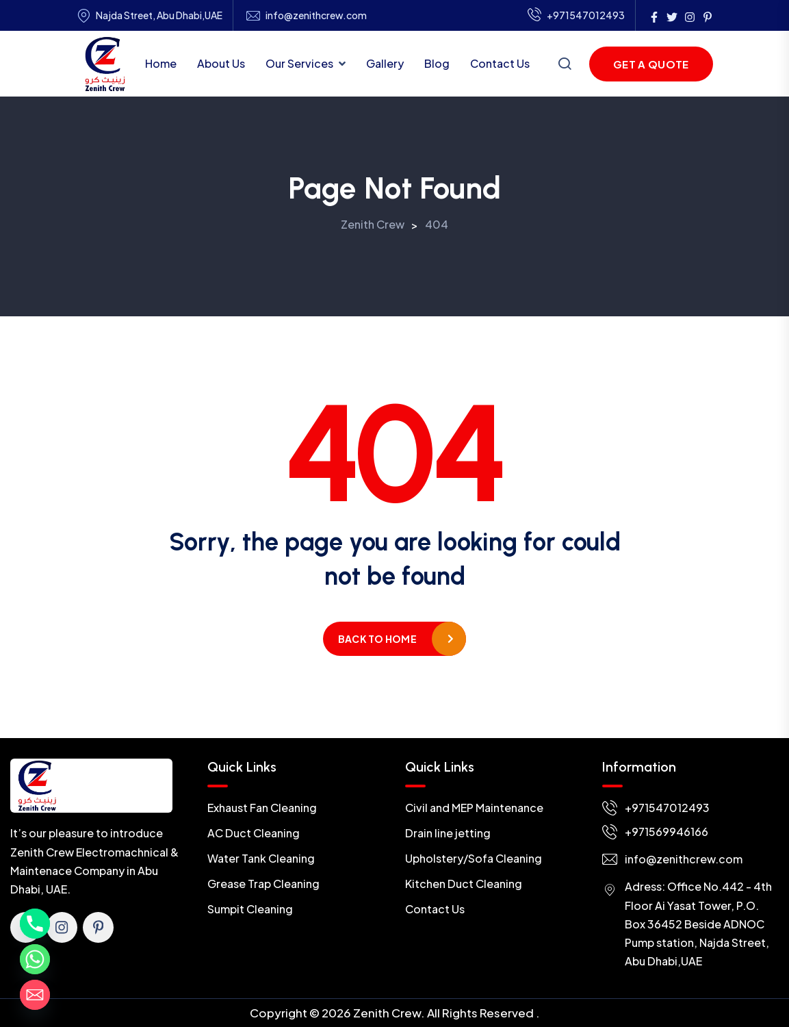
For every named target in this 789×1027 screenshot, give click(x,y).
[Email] (35, 995)
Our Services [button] (299, 63)
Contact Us (500, 63)
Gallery (385, 63)
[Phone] (35, 924)
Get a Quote (650, 64)
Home (161, 63)
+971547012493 (576, 16)
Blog (437, 63)
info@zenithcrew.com (316, 15)
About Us (221, 63)
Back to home (377, 639)
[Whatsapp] (35, 959)
